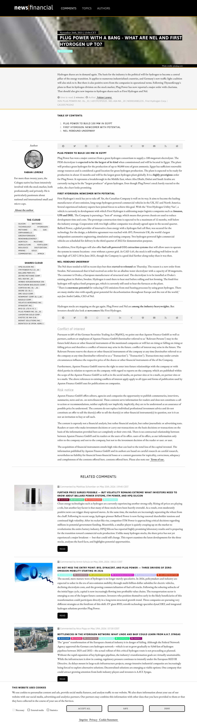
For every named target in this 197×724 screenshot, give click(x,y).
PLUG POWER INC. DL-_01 (28, 312)
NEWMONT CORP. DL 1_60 (29, 297)
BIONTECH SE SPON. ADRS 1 (29, 324)
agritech (22, 242)
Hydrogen (41, 227)
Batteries (36, 224)
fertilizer (41, 245)
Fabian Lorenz (104, 97)
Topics (86, 8)
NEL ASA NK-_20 (24, 279)
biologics (22, 248)
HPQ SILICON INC (25, 267)
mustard (37, 242)
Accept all (84, 708)
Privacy (93, 719)
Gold (33, 251)
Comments (68, 8)
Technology (23, 227)
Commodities (23, 254)
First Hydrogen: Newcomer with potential (92, 127)
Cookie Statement (108, 719)
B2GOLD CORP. (23, 300)
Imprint (83, 719)
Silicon (21, 224)
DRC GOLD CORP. (24, 294)
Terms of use (157, 459)
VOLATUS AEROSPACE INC (28, 303)
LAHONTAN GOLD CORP (28, 315)
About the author (24, 210)
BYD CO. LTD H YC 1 (26, 309)
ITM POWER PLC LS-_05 (27, 270)
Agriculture (23, 245)
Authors (103, 8)
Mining (20, 251)
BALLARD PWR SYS (25, 273)
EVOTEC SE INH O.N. (26, 318)
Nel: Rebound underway (79, 130)
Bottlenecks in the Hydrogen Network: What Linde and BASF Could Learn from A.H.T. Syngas (118, 634)
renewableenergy (26, 239)
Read (62, 549)
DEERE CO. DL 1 (24, 291)
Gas (44, 230)
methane (22, 230)
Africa (39, 254)
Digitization (39, 248)
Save (125, 708)
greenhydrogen (25, 236)
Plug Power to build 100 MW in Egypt (87, 123)
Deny (167, 708)
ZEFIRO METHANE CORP (28, 276)
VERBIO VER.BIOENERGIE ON (30, 282)
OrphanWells (24, 233)
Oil (34, 230)
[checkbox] (13, 709)
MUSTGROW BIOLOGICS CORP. (30, 285)
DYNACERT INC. (24, 306)
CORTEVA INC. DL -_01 (27, 288)
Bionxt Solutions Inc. (28, 321)
